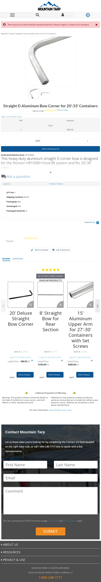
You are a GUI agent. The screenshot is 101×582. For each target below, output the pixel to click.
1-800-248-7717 (50, 577)
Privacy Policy (53, 521)
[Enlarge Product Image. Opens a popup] (30, 304)
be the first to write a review (50, 276)
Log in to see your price (11, 116)
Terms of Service (70, 521)
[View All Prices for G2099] (32, 360)
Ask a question (18, 176)
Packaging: (11, 201)
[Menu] (12, 15)
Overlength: (12, 206)
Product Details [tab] (56, 184)
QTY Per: (10, 192)
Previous (3, 305)
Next (97, 305)
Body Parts (5, 34)
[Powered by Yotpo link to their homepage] (92, 223)
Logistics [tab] (7, 184)
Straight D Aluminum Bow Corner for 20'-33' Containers (36, 34)
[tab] (50, 201)
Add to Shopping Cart (50, 149)
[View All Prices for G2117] (62, 360)
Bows (12, 34)
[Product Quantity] (87, 140)
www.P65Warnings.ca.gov (60, 410)
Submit (50, 531)
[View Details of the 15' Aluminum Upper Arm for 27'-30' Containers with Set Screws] (80, 295)
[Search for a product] (37, 15)
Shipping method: (14, 197)
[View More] (50, 172)
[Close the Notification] (97, 25)
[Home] (50, 5)
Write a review (62, 110)
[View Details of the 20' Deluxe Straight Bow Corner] (21, 295)
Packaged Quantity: (15, 211)
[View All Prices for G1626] (91, 360)
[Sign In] (62, 15)
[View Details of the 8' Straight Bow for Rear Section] (50, 295)
